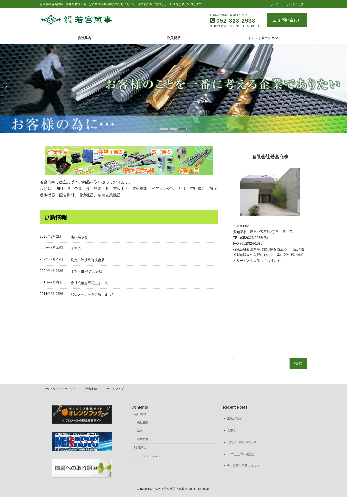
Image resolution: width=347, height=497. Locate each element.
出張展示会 (79, 237)
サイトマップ (295, 4)
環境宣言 (143, 439)
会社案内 (140, 414)
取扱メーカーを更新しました (93, 294)
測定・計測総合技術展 (88, 260)
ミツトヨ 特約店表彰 (86, 271)
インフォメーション (147, 456)
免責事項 (91, 388)
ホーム (274, 4)
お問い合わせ (287, 20)
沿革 (140, 431)
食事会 (76, 248)
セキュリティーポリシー (60, 388)
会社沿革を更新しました (89, 283)
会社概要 (143, 422)
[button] (164, 129)
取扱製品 (140, 447)
